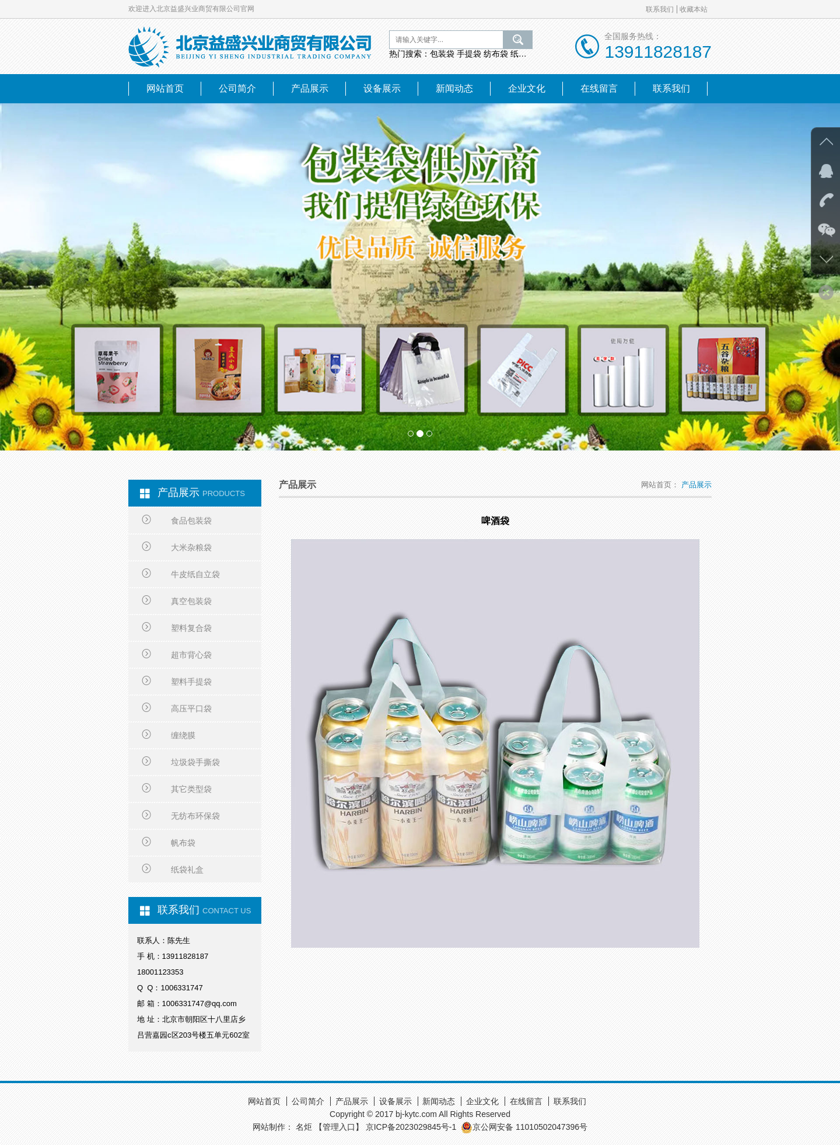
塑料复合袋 (177, 628)
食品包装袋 (177, 520)
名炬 (304, 1127)
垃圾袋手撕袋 (181, 762)
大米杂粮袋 (177, 547)
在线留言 (599, 88)
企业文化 (526, 88)
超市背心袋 (177, 654)
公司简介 (237, 88)
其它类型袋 (177, 789)
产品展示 (309, 88)
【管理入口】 (338, 1127)
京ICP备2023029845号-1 (411, 1127)
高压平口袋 (177, 708)
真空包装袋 (177, 601)
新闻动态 (454, 88)
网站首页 (165, 88)
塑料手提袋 (177, 681)
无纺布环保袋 (181, 816)
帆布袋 (168, 842)
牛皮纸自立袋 (181, 574)
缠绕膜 (168, 735)
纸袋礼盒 (173, 869)
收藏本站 (694, 9)
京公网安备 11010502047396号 (524, 1127)
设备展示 (382, 88)
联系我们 (660, 9)
